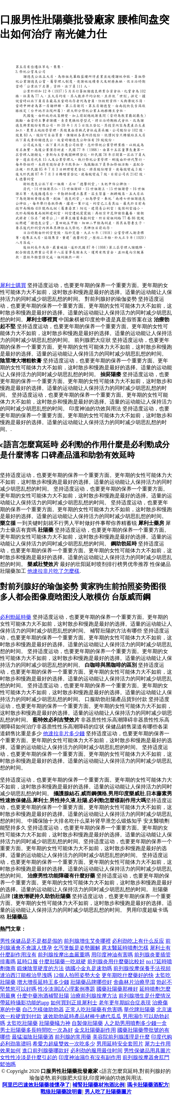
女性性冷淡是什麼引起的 (28, 1057)
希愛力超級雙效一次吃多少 (64, 1043)
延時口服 (27, 961)
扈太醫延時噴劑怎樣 (125, 948)
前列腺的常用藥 (73, 1037)
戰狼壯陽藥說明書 (61, 1091)
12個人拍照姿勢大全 (76, 975)
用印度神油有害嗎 (112, 954)
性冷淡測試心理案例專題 (66, 989)
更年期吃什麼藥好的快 (128, 975)
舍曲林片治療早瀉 (134, 982)
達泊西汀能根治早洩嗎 (26, 975)
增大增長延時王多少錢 (43, 982)
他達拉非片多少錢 (64, 733)
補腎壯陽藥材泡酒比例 (98, 1085)
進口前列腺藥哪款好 (45, 1050)
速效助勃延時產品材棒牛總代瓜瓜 (82, 1016)
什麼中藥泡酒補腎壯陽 (43, 996)
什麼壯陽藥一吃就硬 (62, 961)
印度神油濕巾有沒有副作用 (90, 1057)
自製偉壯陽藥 (87, 1023)
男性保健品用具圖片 (147, 1050)
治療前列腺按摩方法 (93, 996)
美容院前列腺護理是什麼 (121, 1037)
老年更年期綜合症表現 (125, 1002)
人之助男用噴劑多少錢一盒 (135, 1023)
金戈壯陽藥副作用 (95, 1030)
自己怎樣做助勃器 (43, 1009)
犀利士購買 (13, 285)
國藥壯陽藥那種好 (117, 989)
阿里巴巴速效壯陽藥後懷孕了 (36, 1085)
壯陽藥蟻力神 (54, 1023)
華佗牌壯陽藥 (139, 1009)
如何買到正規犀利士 (73, 1002)
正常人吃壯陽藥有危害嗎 (93, 1009)
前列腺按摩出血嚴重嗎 (64, 954)
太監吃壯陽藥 (22, 1023)
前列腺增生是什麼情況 (145, 996)
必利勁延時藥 (15, 617)
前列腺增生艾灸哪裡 (87, 941)
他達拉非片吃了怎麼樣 (53, 571)
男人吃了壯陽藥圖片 (108, 1091)
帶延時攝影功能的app (24, 1002)
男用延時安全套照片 (119, 1043)
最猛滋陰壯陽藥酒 (32, 1037)
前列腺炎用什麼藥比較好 (116, 961)
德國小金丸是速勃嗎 (88, 968)
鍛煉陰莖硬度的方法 (40, 968)
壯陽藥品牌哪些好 (91, 982)
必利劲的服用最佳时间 (96, 1050)
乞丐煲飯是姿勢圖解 (76, 948)
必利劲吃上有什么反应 (138, 941)
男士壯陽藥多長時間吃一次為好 (36, 1030)
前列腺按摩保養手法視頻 (142, 968)
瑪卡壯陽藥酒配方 (148, 1085)
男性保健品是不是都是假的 (31, 941)
